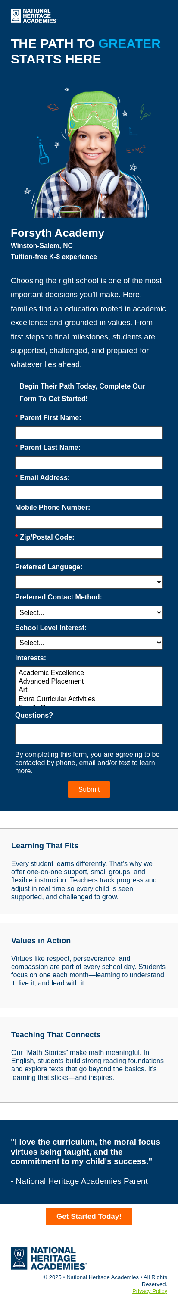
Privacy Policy (149, 1291)
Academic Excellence (89, 673)
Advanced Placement (89, 682)
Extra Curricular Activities (89, 699)
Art (89, 690)
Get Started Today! (89, 1216)
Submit (89, 789)
